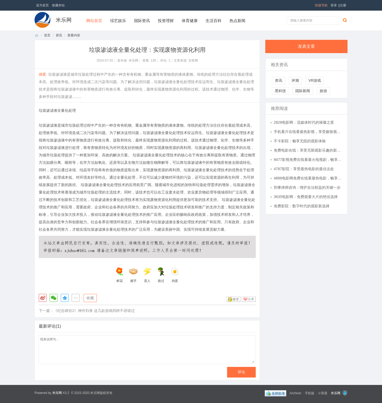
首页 (36, 35)
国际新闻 (302, 91)
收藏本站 (58, 5)
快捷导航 (321, 5)
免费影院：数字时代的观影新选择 (301, 206)
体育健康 (190, 20)
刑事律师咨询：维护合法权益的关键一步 (307, 187)
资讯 (59, 35)
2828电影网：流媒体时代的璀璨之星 (304, 122)
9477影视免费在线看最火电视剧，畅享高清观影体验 (308, 159)
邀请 (235, 299)
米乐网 (64, 20)
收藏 (90, 298)
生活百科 (214, 20)
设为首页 (42, 5)
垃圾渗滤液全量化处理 (57, 110)
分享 (251, 299)
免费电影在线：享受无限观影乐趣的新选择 (308, 150)
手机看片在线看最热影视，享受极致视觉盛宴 (308, 132)
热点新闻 (237, 20)
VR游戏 (315, 80)
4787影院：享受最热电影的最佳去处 (304, 169)
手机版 (309, 393)
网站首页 (94, 20)
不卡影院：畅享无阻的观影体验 (300, 141)
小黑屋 (322, 393)
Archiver (295, 393)
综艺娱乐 (118, 20)
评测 (295, 80)
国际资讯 (142, 20)
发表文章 (306, 46)
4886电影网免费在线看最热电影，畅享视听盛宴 (308, 178)
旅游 (323, 91)
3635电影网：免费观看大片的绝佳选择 (306, 197)
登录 (334, 5)
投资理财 (166, 20)
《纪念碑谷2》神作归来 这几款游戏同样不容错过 (94, 310)
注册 (343, 5)
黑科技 (280, 91)
